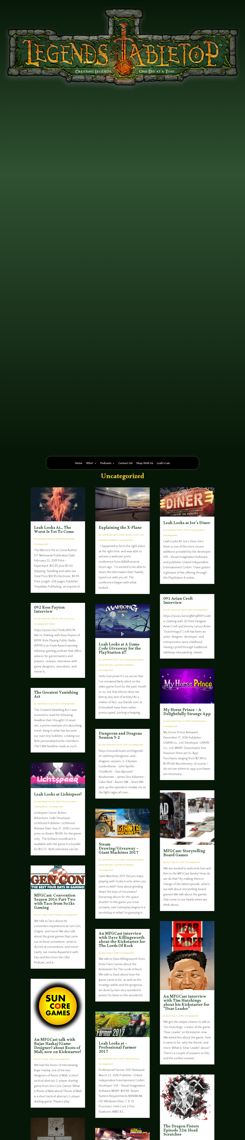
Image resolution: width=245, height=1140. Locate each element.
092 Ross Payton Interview (49, 610)
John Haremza (43, 618)
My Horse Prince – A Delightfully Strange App (187, 713)
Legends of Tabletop (108, 540)
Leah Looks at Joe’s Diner (186, 524)
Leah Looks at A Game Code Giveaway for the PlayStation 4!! (120, 649)
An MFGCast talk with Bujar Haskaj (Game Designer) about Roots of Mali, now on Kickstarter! (57, 1047)
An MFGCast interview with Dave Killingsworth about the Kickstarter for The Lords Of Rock (122, 940)
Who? (89, 463)
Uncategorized (41, 544)
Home (78, 463)
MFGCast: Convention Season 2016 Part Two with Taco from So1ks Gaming (54, 902)
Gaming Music (41, 806)
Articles (129, 535)
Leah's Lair (139, 535)
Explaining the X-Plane (120, 528)
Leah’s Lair (163, 463)
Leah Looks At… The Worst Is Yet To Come (54, 530)
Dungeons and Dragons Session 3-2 (120, 736)
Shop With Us (144, 463)
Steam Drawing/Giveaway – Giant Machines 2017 (118, 849)
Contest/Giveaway (134, 659)
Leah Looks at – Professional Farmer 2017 (117, 1048)
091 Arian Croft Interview (178, 601)
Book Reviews (68, 539)
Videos (52, 624)
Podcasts (105, 463)
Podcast (58, 915)
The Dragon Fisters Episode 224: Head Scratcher (181, 1131)
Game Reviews (69, 801)
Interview (69, 618)
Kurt (39, 915)
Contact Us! (125, 463)
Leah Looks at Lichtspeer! (58, 795)
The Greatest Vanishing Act (56, 695)
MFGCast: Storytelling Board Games (184, 854)
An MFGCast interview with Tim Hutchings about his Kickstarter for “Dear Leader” (186, 1003)
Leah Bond (42, 539)
